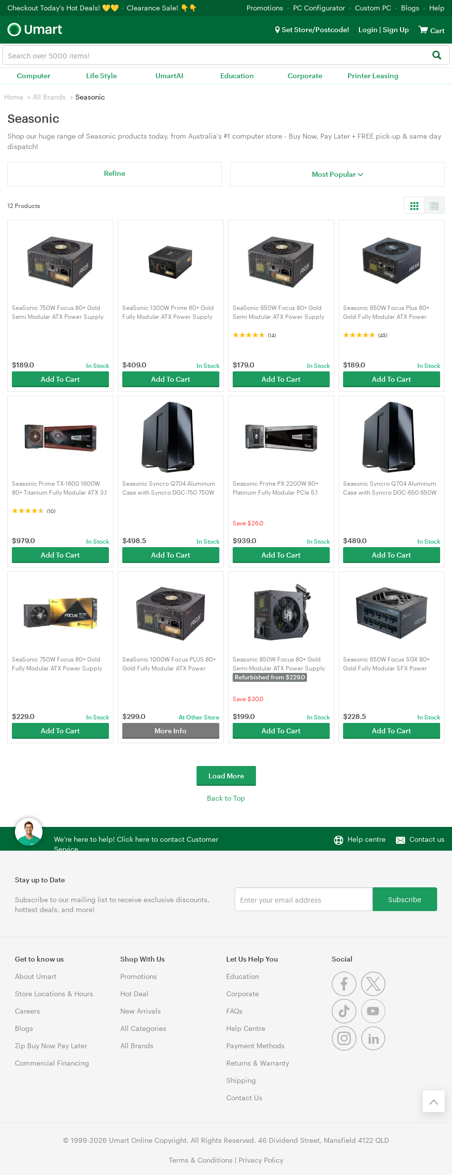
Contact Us (244, 1097)
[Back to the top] (434, 1101)
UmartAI (169, 75)
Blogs (410, 7)
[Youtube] (374, 1021)
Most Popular (337, 174)
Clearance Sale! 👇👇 (162, 7)
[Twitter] (374, 993)
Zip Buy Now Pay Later (51, 1045)
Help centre (367, 839)
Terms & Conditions (201, 1160)
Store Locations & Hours (54, 993)
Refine (114, 173)
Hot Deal (134, 993)
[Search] (436, 55)
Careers (27, 1011)
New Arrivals (140, 1011)
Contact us (427, 839)
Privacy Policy (261, 1160)
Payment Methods (255, 1045)
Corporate (305, 75)
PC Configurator (319, 7)
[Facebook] (346, 993)
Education (237, 75)
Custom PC (373, 7)
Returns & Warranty (257, 1063)
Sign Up (395, 29)
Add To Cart (60, 379)
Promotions (265, 7)
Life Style (101, 75)
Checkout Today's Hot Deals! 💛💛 (64, 7)
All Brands (49, 97)
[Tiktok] (346, 1021)
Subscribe (404, 899)
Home (13, 97)
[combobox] (226, 55)
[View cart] (423, 29)
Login (368, 29)
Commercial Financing (52, 1063)
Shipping (241, 1080)
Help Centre (245, 1028)
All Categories (143, 1028)
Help (437, 7)
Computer (33, 75)
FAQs (234, 1011)
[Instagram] (346, 1048)
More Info (170, 730)
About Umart (35, 976)
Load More (226, 775)
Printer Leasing (373, 75)
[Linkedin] (374, 1048)
